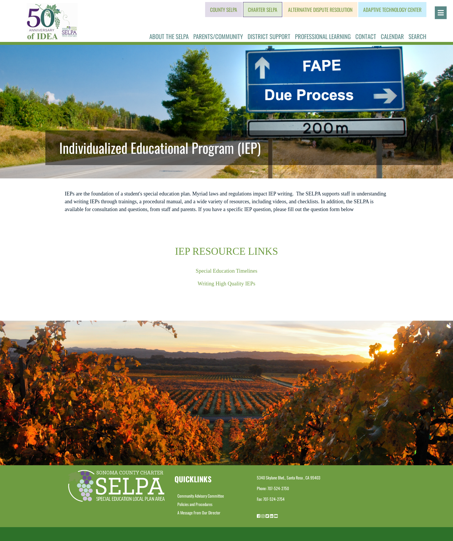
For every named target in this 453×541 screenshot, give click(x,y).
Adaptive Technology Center (392, 9)
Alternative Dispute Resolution (320, 9)
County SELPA (223, 9)
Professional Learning (323, 36)
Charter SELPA (262, 9)
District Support (269, 36)
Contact (365, 36)
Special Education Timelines (226, 271)
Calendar (392, 36)
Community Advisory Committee (200, 496)
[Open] (440, 13)
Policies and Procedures (194, 504)
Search (417, 36)
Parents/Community (218, 36)
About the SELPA (169, 36)
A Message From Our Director (198, 512)
